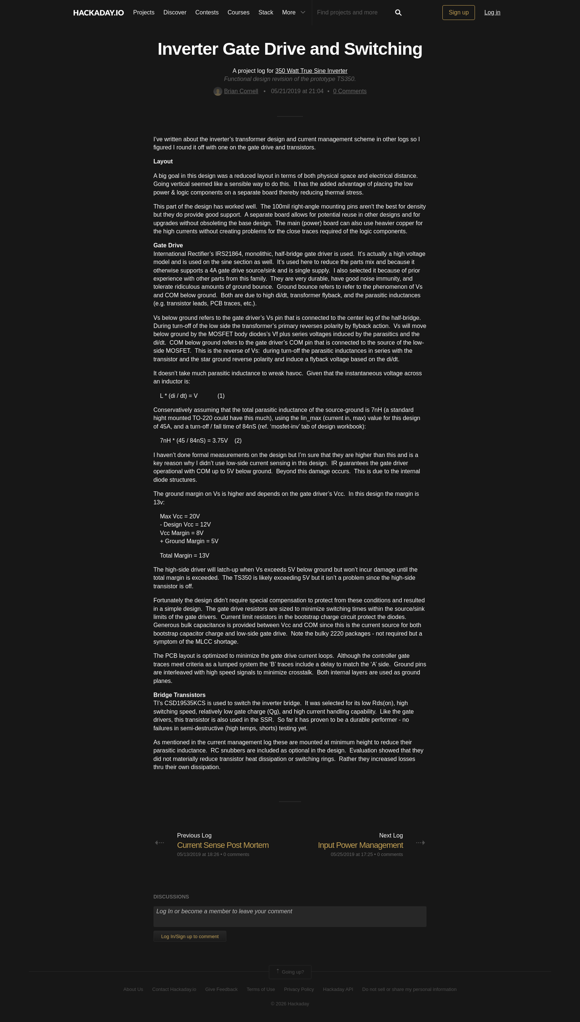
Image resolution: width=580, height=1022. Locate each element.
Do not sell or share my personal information (409, 989)
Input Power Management (360, 845)
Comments (350, 91)
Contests (207, 12)
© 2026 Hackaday (290, 1003)
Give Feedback (221, 989)
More (295, 12)
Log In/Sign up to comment (190, 936)
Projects (144, 12)
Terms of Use (261, 989)
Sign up (459, 12)
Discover (174, 12)
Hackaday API (338, 989)
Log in (492, 12)
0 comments (236, 854)
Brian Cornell (235, 91)
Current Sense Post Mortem (223, 845)
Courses (238, 12)
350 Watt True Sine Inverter (311, 71)
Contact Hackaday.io (174, 989)
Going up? (289, 972)
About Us (133, 989)
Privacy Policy (299, 989)
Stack (266, 12)
